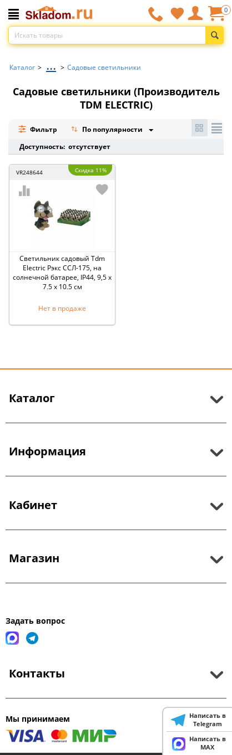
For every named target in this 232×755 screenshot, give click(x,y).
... (51, 64)
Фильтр (37, 129)
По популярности (107, 130)
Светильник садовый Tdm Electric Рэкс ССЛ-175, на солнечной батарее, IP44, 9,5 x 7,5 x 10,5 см (62, 272)
